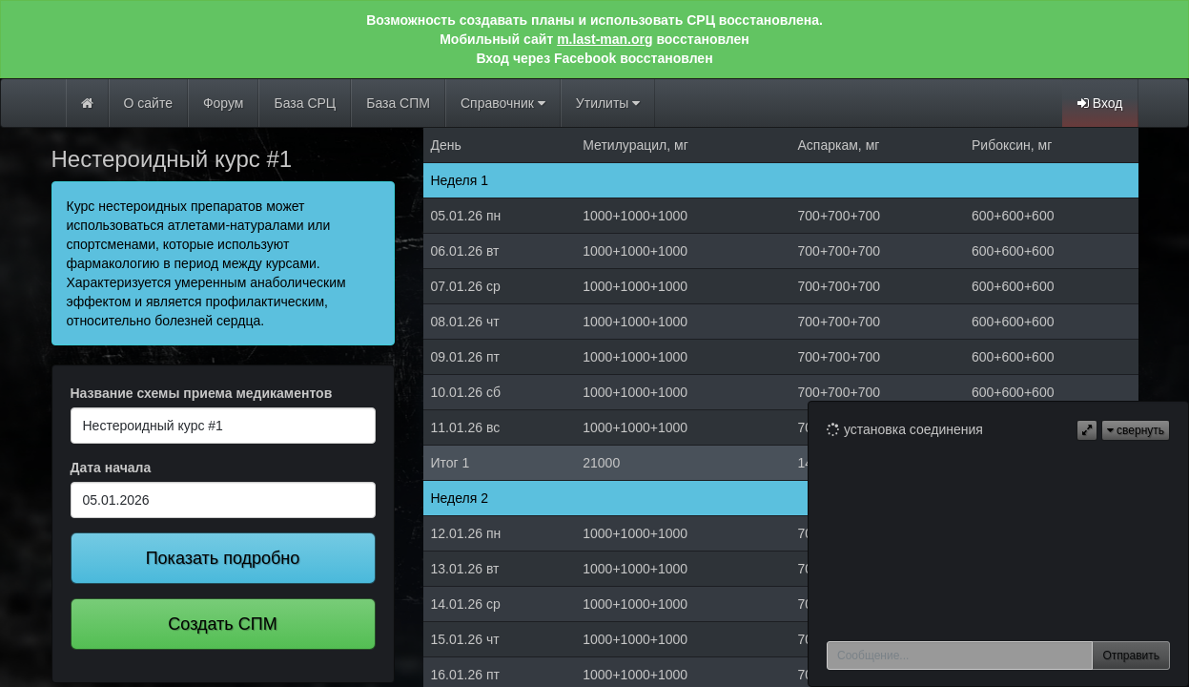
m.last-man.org (604, 39)
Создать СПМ (222, 624)
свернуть (1135, 430)
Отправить (1130, 655)
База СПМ (398, 103)
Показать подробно (223, 558)
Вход (1100, 103)
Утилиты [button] (608, 103)
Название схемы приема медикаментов (202, 393)
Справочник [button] (503, 103)
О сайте (148, 103)
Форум (223, 103)
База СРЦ (305, 103)
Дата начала (111, 467)
